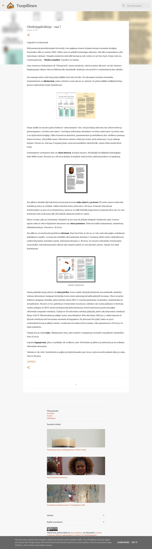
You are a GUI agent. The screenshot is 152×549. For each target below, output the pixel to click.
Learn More (123, 542)
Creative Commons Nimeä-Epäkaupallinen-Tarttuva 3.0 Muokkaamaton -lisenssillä (74, 535)
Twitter (50, 416)
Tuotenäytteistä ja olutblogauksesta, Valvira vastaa (66, 450)
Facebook (50, 413)
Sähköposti (51, 418)
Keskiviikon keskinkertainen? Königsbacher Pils (66, 505)
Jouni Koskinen (77, 533)
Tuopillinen (26, 5)
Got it (134, 542)
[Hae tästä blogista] (137, 6)
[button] (28, 35)
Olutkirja (31, 361)
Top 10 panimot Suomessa (57, 477)
